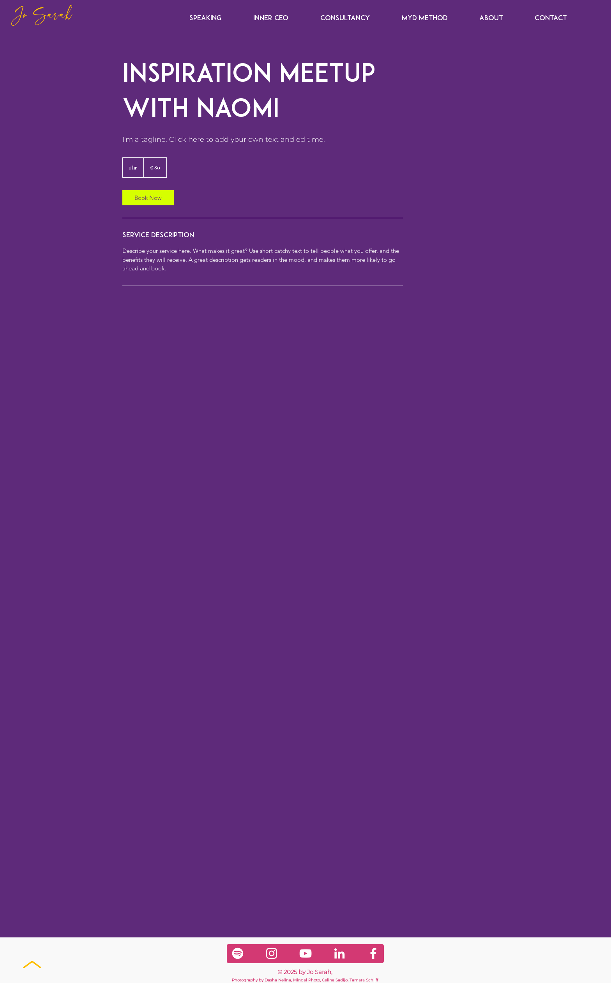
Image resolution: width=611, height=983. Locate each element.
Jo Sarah (42, 15)
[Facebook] (373, 953)
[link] (148, 197)
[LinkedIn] (339, 953)
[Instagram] (271, 953)
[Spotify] (237, 953)
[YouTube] (305, 953)
